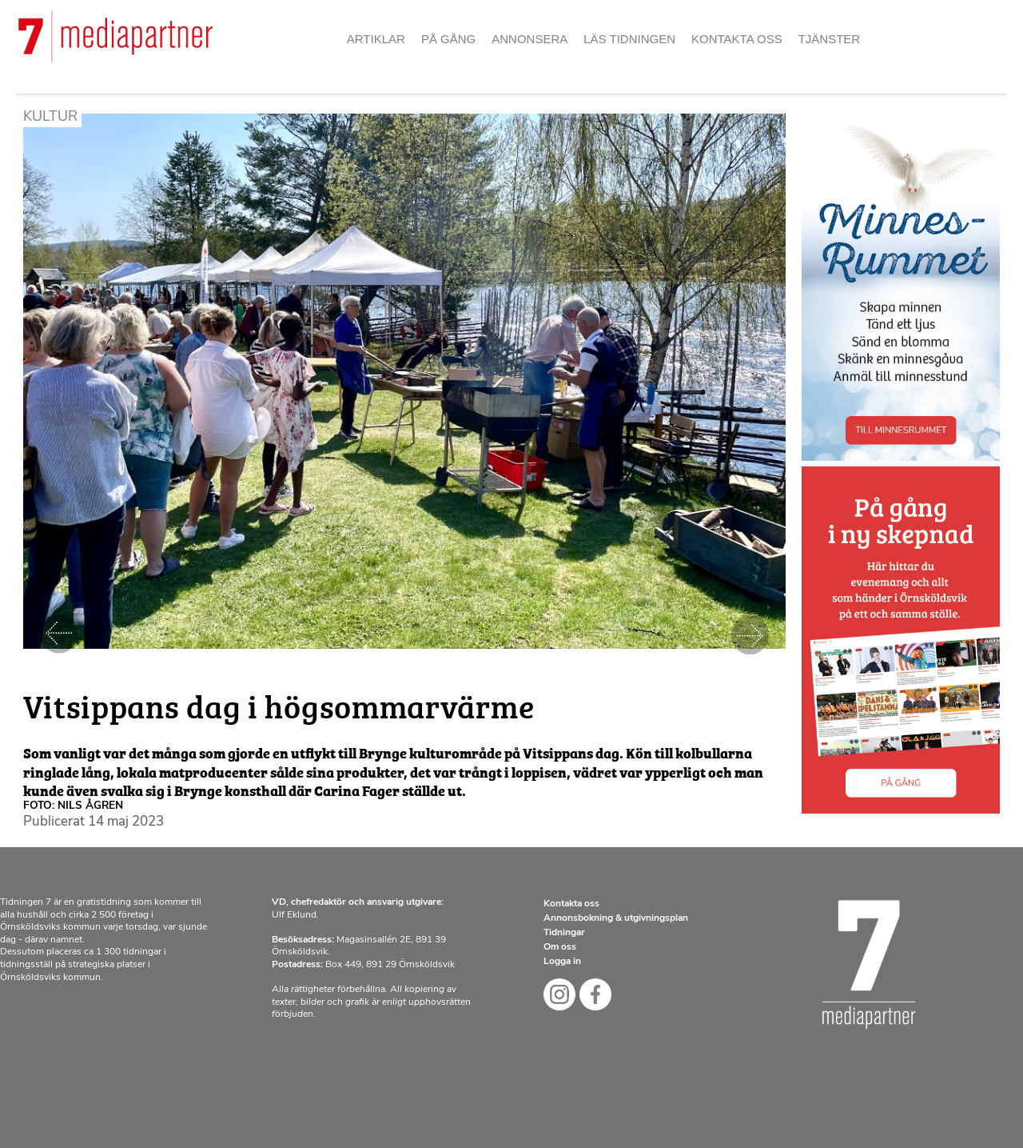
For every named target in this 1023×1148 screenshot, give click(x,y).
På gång (448, 39)
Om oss (559, 947)
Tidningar (564, 933)
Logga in (562, 961)
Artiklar (376, 39)
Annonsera (529, 39)
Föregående (59, 634)
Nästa (750, 634)
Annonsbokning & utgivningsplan (615, 918)
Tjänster (829, 39)
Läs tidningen (629, 39)
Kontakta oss (736, 39)
